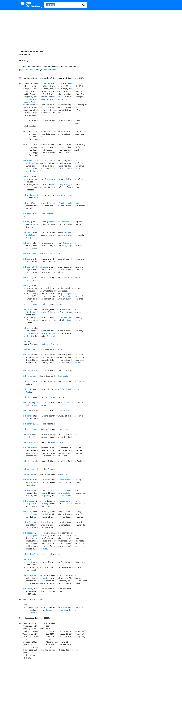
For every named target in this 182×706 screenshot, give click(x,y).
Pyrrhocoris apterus (72, 296)
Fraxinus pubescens (68, 203)
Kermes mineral (68, 195)
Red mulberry (28, 403)
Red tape (26, 560)
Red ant (26, 177)
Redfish (49, 214)
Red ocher (27, 416)
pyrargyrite (44, 496)
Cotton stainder (39, 304)
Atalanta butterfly (67, 169)
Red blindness (29, 254)
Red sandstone (29, 474)
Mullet (67, 411)
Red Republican (29, 448)
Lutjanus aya (66, 501)
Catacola (44, 578)
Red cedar (27, 310)
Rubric (50, 100)
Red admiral (28, 161)
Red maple (27, 389)
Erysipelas (32, 100)
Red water (27, 589)
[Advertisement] (91, 28)
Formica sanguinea (59, 185)
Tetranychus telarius (37, 536)
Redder (47, 84)
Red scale (27, 480)
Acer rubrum (68, 389)
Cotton (58, 304)
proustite (65, 493)
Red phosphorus (29, 429)
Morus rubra (39, 405)
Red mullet (27, 411)
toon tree (72, 320)
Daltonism (55, 254)
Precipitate (57, 443)
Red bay (26, 222)
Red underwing (29, 576)
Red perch (27, 424)
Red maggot (27, 371)
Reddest (72, 84)
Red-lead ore (28, 350)
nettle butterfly (34, 171)
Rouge (42, 100)
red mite (42, 549)
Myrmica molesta (54, 179)
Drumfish (51, 336)
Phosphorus (64, 429)
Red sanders (28, 469)
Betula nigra (69, 243)
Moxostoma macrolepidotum (39, 334)
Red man (26, 381)
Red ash (26, 203)
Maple (28, 392)
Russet (25, 102)
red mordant (76, 363)
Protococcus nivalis (37, 514)
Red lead (26, 342)
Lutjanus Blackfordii (36, 504)
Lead (43, 344)
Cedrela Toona (66, 318)
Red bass (26, 214)
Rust (33, 102)
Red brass (27, 278)
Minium (54, 344)
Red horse (27, 328)
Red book (26, 259)
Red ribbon (27, 461)
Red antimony (28, 195)
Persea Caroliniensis (58, 222)
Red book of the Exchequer (35, 267)
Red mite (26, 397)
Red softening (29, 522)
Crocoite (57, 350)
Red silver (27, 490)
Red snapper (28, 501)
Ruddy (64, 100)
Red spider (51, 397)
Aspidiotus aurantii (70, 480)
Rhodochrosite (61, 376)
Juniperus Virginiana (37, 312)
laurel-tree (28, 70)
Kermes (37, 198)
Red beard (27, 232)
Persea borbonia (48, 70)
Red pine (26, 435)
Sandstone (62, 474)
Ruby (57, 100)
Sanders (51, 469)
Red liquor (27, 355)
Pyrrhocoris (73, 294)
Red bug (26, 286)
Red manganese (29, 376)
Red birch (27, 243)
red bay (37, 70)
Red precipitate (30, 443)
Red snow (26, 512)
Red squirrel (28, 554)
